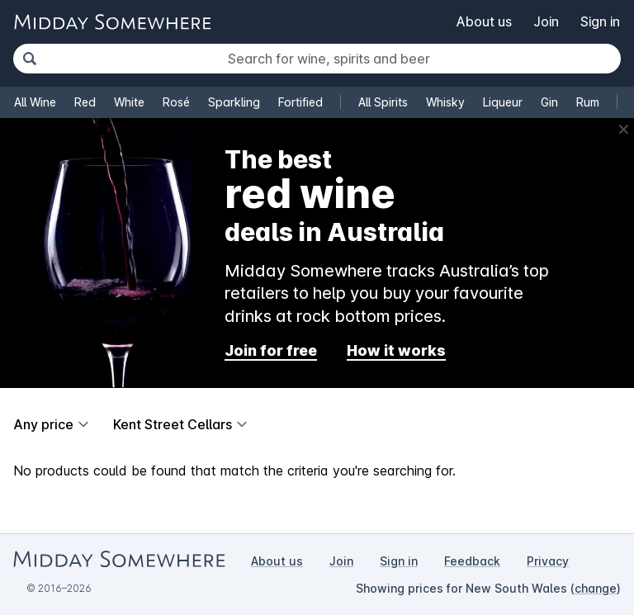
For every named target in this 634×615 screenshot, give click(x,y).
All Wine (35, 102)
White (129, 102)
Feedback (472, 561)
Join (546, 21)
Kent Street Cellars (172, 424)
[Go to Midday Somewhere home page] (112, 22)
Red (85, 102)
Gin (549, 102)
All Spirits (383, 102)
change (596, 588)
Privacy (548, 561)
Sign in (600, 21)
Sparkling (234, 102)
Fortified (300, 102)
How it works (396, 350)
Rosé (176, 102)
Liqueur (503, 102)
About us (484, 21)
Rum (587, 102)
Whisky (445, 102)
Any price (43, 424)
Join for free (271, 350)
